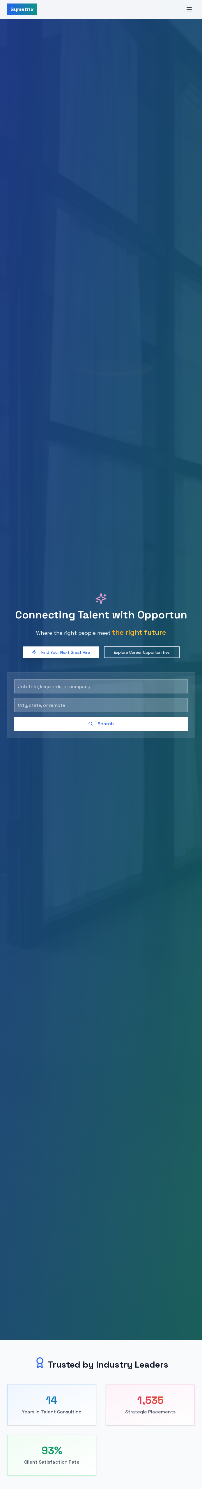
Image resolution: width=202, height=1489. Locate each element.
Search (101, 724)
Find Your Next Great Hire (61, 652)
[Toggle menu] (189, 9)
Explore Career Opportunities (142, 652)
